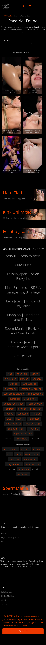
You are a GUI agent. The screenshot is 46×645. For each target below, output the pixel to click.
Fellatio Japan (16, 231)
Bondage (37, 378)
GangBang (22, 413)
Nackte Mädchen (7, 596)
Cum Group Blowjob (13, 393)
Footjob (9, 413)
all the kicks (21, 438)
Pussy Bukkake (13, 423)
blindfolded (10, 378)
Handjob (36, 413)
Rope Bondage (32, 423)
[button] (24, 6)
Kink (9, 454)
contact (4, 533)
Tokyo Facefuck (14, 464)
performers (23, 474)
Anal (10, 373)
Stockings (33, 428)
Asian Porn (22, 373)
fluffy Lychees (6, 592)
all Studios (24, 469)
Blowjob (24, 378)
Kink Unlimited (17, 212)
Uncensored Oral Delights (14, 237)
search (4, 541)
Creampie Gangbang (30, 388)
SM (22, 428)
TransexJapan (32, 464)
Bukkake (14, 383)
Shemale (12, 428)
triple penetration (23, 433)
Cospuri (25, 449)
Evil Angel (38, 449)
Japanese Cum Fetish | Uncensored (18, 494)
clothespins (10, 388)
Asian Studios (10, 449)
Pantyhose (34, 418)
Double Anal (30, 398)
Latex (9, 418)
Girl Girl (4, 600)
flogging (22, 408)
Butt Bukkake (29, 383)
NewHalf (20, 418)
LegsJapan (14, 459)
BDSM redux (5, 6)
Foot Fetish (35, 408)
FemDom (9, 408)
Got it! (23, 631)
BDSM (35, 373)
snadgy (4, 604)
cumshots (15, 398)
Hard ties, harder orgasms (14, 198)
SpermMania (30, 459)
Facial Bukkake (35, 403)
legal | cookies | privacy (10, 537)
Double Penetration (13, 403)
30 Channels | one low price (15, 218)
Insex (18, 454)
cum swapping (35, 393)
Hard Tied (12, 193)
